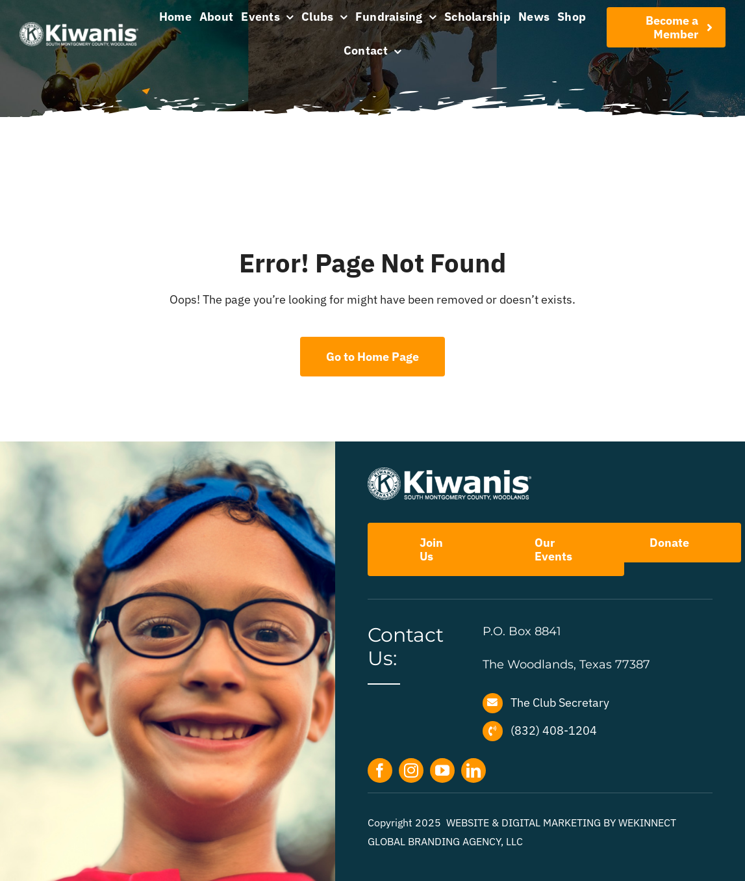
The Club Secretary (560, 702)
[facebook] (380, 770)
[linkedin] (473, 770)
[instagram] (411, 770)
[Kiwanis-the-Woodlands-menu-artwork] (78, 27)
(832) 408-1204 (554, 730)
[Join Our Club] (666, 27)
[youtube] (442, 770)
